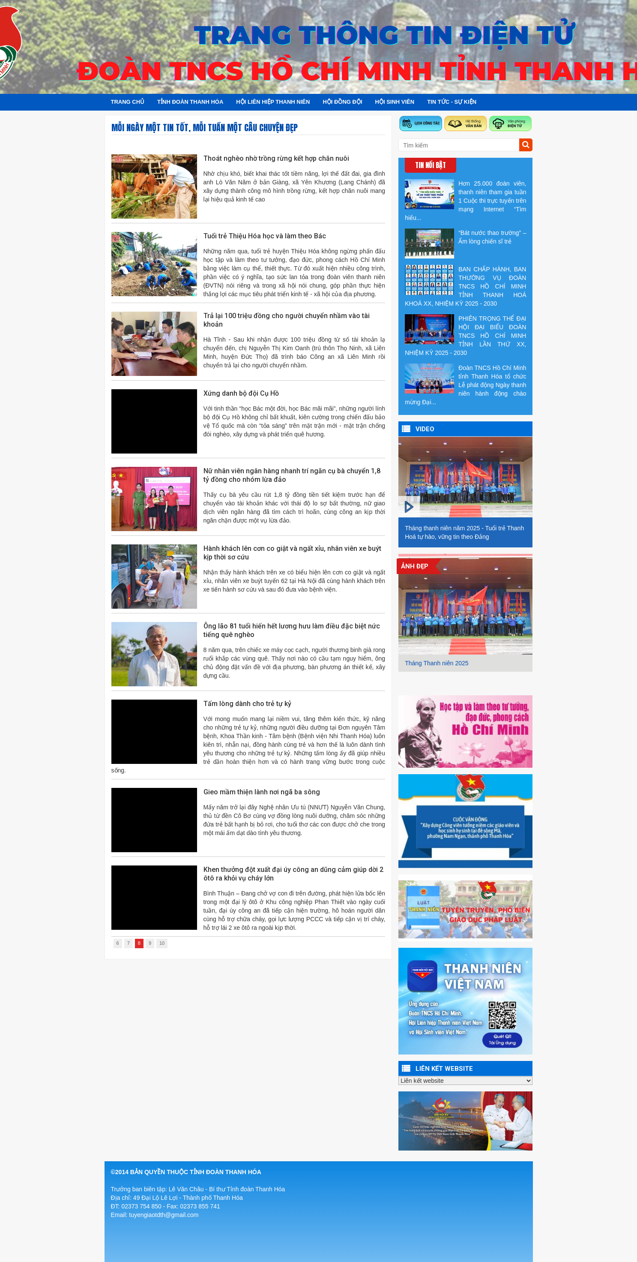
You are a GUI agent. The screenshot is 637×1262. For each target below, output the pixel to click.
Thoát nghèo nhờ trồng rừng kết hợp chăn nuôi (276, 158)
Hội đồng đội (342, 102)
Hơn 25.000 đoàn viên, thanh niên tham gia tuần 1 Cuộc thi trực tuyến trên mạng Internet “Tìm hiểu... (465, 200)
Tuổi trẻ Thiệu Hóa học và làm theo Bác (264, 236)
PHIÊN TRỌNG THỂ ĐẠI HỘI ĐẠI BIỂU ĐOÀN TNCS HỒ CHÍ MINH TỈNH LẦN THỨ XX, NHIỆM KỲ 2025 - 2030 (465, 335)
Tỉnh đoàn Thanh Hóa (190, 102)
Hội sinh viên (395, 102)
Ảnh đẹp (414, 566)
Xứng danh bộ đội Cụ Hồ (241, 393)
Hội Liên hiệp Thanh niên (273, 102)
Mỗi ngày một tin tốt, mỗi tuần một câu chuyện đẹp (204, 127)
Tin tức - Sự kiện (451, 102)
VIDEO (425, 429)
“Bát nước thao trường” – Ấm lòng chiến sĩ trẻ (465, 243)
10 (161, 943)
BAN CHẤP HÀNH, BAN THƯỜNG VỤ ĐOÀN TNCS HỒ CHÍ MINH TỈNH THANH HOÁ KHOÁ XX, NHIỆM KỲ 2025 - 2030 (465, 286)
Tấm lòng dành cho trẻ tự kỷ (247, 704)
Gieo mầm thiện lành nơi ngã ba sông (261, 792)
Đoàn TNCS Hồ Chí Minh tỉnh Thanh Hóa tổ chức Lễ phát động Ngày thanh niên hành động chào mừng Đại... (465, 385)
